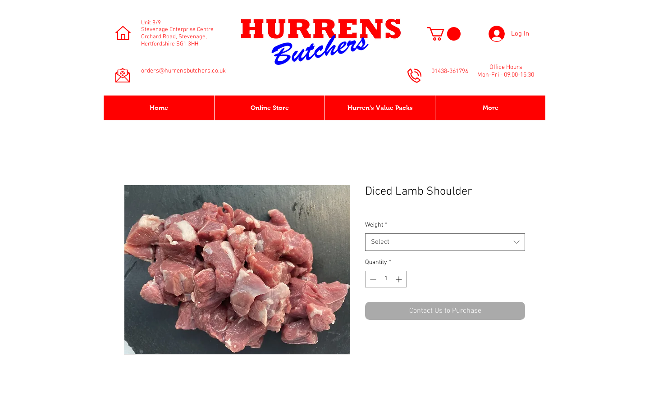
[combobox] (445, 242)
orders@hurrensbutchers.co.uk (183, 71)
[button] (444, 34)
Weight (376, 225)
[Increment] (399, 279)
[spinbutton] (386, 279)
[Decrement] (372, 279)
